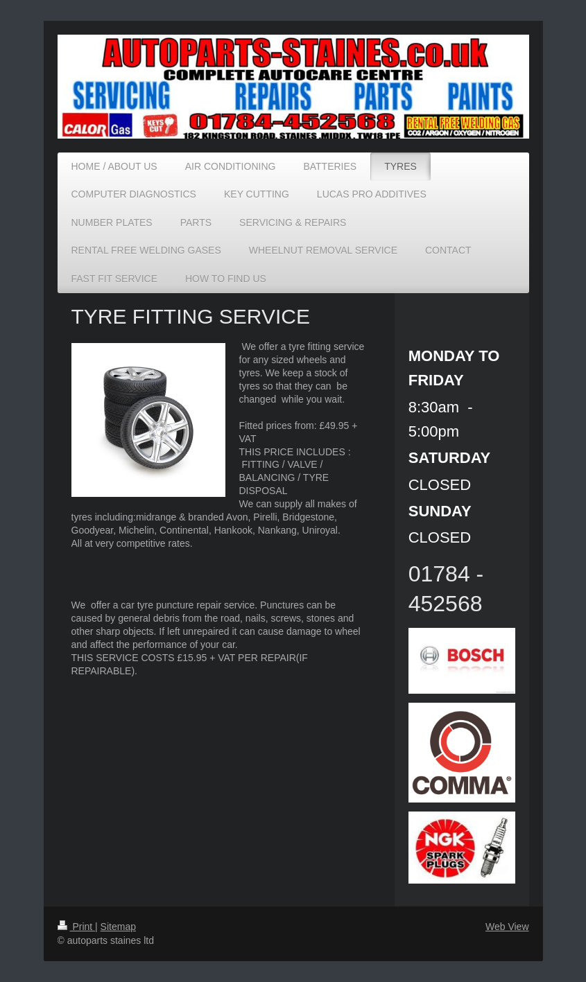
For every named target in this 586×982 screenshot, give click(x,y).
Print (77, 926)
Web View (507, 926)
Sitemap (118, 926)
